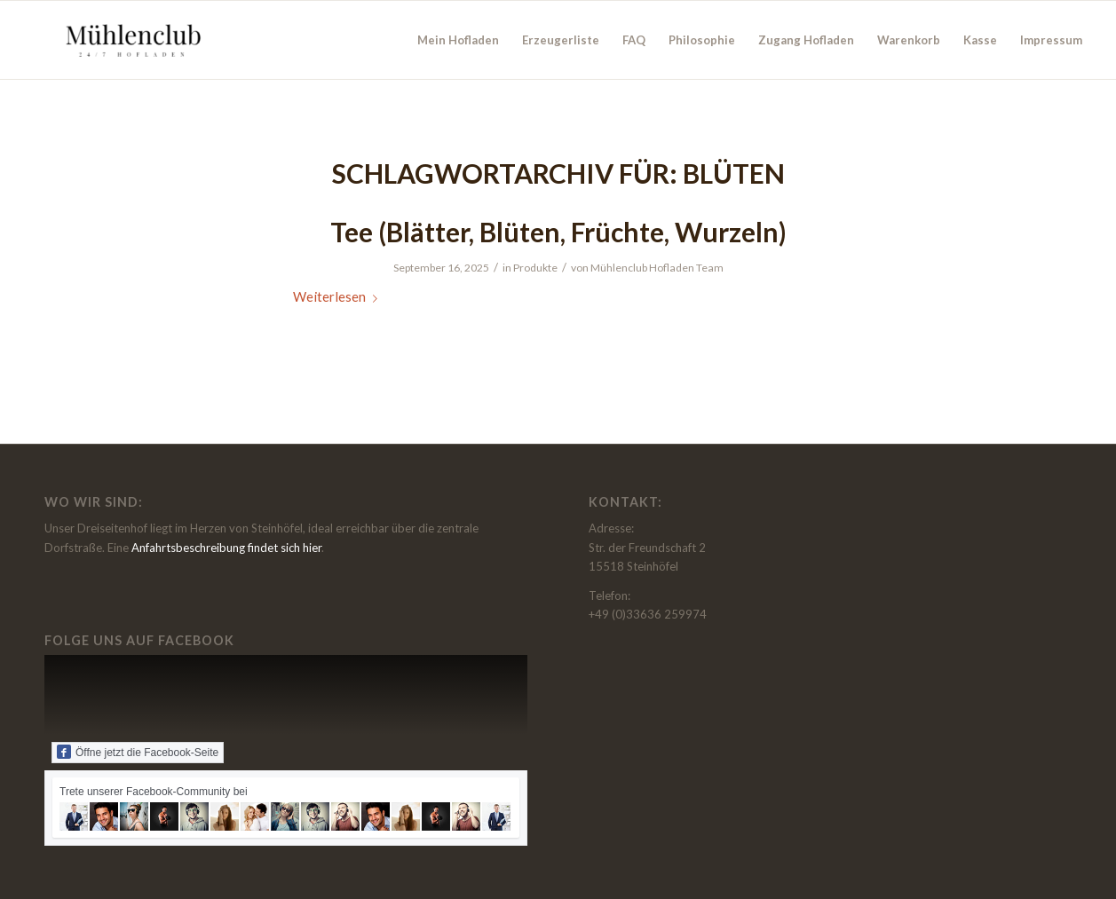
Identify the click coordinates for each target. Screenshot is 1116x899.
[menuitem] (458, 40)
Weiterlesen (338, 296)
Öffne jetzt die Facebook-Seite (137, 752)
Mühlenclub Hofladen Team (657, 267)
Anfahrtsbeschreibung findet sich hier (226, 547)
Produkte (535, 267)
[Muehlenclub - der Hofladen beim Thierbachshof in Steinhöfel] (130, 40)
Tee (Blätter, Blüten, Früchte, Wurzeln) (558, 232)
